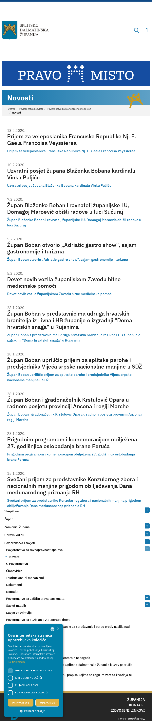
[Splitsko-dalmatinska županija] (25, 30)
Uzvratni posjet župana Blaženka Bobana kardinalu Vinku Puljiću (71, 174)
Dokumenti (14, 585)
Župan (8, 519)
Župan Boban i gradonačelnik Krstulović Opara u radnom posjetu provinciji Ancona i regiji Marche (68, 403)
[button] (33, 711)
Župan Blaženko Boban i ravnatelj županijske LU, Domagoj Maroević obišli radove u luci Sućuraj (68, 208)
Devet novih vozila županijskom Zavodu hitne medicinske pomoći (64, 282)
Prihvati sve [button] (20, 702)
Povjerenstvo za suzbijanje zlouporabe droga (38, 620)
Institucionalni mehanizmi (25, 578)
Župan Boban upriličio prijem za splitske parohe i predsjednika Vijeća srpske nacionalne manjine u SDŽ (74, 363)
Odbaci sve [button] (47, 702)
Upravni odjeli (14, 535)
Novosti (14, 557)
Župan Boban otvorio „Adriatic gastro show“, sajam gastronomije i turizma (72, 248)
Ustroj (11, 109)
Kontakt (12, 592)
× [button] (57, 628)
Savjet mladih (16, 605)
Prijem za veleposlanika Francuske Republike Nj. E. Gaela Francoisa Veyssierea (71, 139)
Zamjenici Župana (17, 527)
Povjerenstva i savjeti (31, 109)
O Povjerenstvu (17, 564)
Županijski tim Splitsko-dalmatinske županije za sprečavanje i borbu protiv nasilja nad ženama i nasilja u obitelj (68, 628)
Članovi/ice (14, 571)
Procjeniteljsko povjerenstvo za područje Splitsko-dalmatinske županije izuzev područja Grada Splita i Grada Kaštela (69, 666)
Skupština (11, 511)
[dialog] (33, 670)
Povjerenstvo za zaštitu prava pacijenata (35, 599)
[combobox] (52, 629)
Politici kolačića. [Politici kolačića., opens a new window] (17, 662)
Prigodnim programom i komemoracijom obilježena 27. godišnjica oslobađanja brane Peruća (72, 443)
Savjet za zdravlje (19, 613)
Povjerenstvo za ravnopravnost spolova (69, 109)
